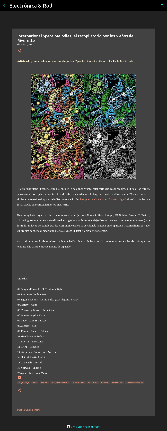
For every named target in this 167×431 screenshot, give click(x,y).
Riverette (117, 382)
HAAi (35, 382)
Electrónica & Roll (30, 6)
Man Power (79, 382)
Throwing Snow (134, 382)
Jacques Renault (60, 382)
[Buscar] (162, 6)
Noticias (92, 382)
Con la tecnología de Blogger (83, 426)
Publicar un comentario (29, 410)
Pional (104, 382)
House (44, 382)
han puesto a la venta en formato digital (103, 199)
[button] (19, 51)
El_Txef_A (24, 382)
